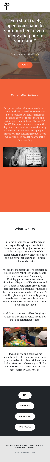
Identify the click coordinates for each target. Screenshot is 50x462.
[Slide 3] (29, 164)
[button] (6, 157)
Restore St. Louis (13, 445)
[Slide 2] (25, 164)
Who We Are (25, 406)
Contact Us (20, 448)
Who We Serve (25, 416)
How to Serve (25, 427)
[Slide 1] (21, 164)
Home (25, 395)
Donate (25, 65)
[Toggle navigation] (44, 6)
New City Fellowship (32, 445)
